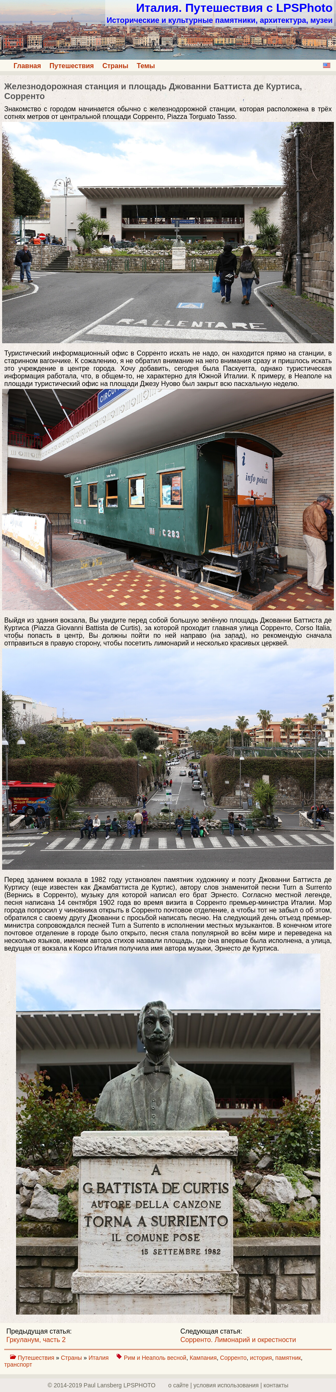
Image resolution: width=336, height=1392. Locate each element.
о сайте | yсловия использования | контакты (228, 1385)
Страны (115, 65)
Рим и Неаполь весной (155, 1357)
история (261, 1357)
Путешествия (71, 65)
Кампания (203, 1357)
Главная (27, 65)
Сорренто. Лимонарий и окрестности (238, 1339)
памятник (288, 1357)
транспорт (18, 1364)
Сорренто (233, 1357)
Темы (146, 65)
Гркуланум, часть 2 (36, 1339)
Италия (99, 1357)
